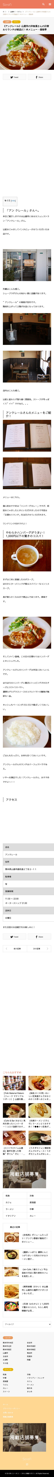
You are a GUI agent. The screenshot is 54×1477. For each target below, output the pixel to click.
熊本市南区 (31, 1349)
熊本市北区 (7, 1346)
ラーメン (10, 1209)
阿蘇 (29, 1360)
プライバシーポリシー (11, 1408)
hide (13, 200)
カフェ (16, 22)
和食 (8, 1195)
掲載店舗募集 (8, 1417)
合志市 (29, 1343)
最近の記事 (15, 1227)
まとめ (29, 1391)
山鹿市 (7, 22)
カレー (33, 1215)
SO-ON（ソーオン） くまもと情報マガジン (20, 1473)
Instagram (27, 1464)
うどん (5, 1385)
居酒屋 (33, 1202)
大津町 (5, 1360)
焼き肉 (29, 1388)
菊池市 (29, 1353)
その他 (5, 1363)
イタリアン (11, 1215)
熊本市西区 (7, 1349)
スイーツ (6, 1391)
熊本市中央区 (8, 1343)
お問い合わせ (8, 1412)
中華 (32, 1209)
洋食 (32, 1195)
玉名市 (5, 1356)
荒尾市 (29, 1356)
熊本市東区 (31, 1346)
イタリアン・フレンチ (35, 1378)
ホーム (5, 1404)
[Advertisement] (27, 111)
